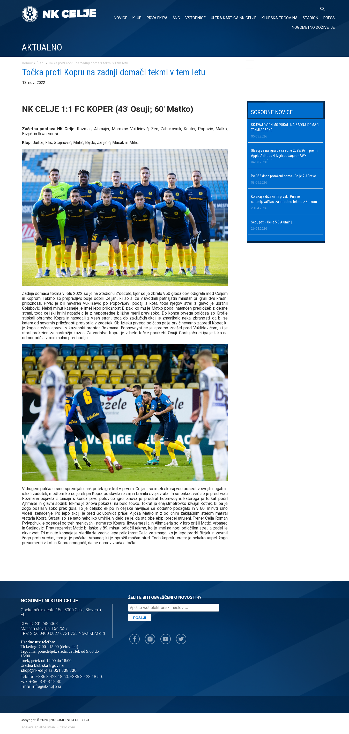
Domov (27, 63)
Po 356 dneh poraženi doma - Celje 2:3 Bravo (283, 176)
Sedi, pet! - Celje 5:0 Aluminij (271, 222)
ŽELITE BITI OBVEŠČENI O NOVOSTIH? (165, 597)
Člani (40, 63)
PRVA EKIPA (157, 18)
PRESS (329, 18)
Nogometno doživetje (313, 27)
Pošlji (139, 618)
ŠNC (176, 18)
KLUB (137, 18)
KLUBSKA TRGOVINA (280, 18)
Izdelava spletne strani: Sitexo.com (48, 727)
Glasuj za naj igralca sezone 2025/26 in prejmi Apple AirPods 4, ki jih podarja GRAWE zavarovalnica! (284, 155)
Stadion (310, 18)
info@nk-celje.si (46, 686)
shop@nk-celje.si (36, 670)
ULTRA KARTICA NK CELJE (233, 18)
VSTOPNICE (195, 18)
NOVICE (120, 18)
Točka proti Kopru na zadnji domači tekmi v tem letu (88, 63)
